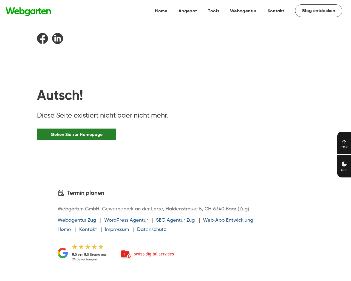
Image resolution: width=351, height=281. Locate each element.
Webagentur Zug (77, 220)
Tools (213, 11)
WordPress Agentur (126, 220)
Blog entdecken (318, 11)
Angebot (188, 11)
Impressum (117, 229)
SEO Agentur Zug (175, 220)
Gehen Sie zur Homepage (77, 134)
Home (161, 11)
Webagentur (243, 11)
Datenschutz (151, 229)
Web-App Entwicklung (228, 220)
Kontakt (276, 11)
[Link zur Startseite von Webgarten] (28, 12)
